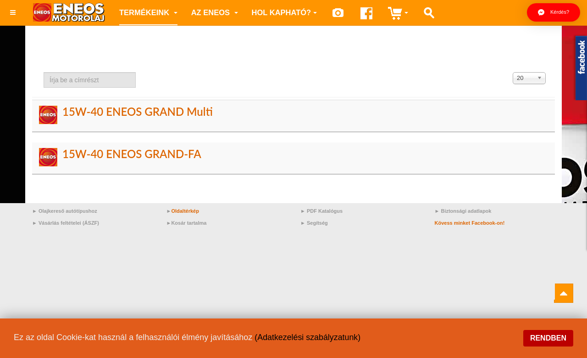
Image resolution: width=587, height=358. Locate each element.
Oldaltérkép (185, 211)
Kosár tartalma (188, 223)
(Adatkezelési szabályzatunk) (308, 337)
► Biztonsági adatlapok (463, 211)
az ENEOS (214, 12)
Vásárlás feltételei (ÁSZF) (69, 223)
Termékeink (148, 12)
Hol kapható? (284, 12)
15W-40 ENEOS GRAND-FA (131, 153)
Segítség (317, 223)
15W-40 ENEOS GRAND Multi (137, 111)
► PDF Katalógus (321, 211)
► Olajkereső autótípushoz (64, 211)
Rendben (548, 338)
